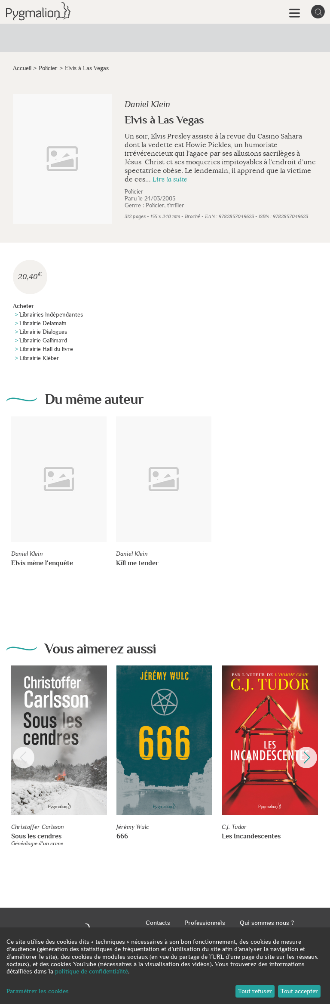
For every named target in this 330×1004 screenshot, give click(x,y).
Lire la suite (170, 180)
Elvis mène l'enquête (42, 563)
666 (122, 836)
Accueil (22, 68)
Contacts (158, 922)
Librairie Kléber (39, 358)
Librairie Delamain (43, 323)
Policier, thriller (165, 205)
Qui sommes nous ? (267, 922)
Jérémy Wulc (132, 827)
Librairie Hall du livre (46, 349)
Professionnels (205, 922)
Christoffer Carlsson (37, 827)
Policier (48, 68)
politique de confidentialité (91, 971)
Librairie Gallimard (43, 340)
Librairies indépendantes (51, 314)
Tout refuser (255, 991)
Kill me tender (137, 563)
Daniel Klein (147, 104)
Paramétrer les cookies (37, 991)
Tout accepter (299, 991)
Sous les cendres (36, 836)
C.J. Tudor (234, 827)
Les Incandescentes (251, 836)
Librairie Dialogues (43, 332)
